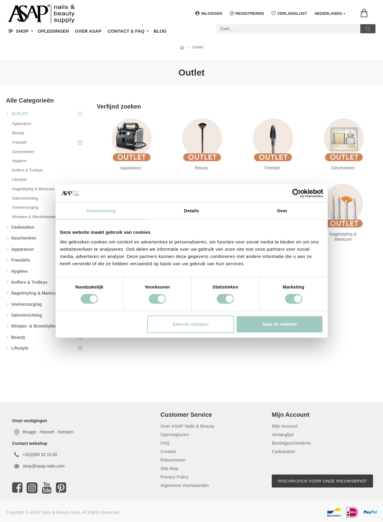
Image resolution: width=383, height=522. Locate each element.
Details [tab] (191, 210)
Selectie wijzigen (191, 324)
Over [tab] (282, 210)
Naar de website (279, 324)
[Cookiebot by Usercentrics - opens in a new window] (296, 193)
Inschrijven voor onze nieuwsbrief (322, 481)
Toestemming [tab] (101, 210)
